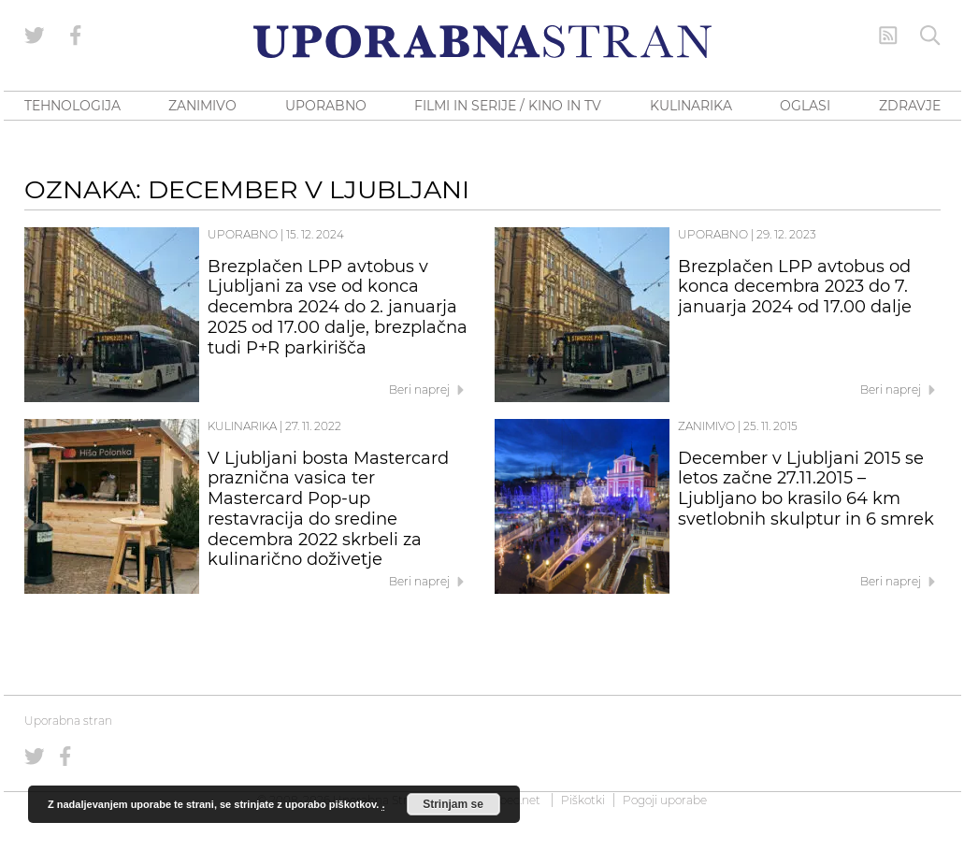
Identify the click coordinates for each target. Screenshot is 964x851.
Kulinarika (242, 426)
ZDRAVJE (910, 105)
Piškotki (583, 800)
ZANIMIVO (202, 105)
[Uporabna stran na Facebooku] (75, 35)
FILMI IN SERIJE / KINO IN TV (507, 105)
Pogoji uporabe (665, 800)
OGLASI (805, 105)
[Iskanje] (930, 35)
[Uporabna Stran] (482, 41)
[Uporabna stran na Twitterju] (34, 35)
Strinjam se (453, 804)
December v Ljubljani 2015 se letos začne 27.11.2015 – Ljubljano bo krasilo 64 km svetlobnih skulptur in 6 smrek (806, 488)
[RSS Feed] (888, 35)
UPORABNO (326, 105)
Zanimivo (706, 426)
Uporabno (243, 234)
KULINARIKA (691, 105)
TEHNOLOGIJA (72, 105)
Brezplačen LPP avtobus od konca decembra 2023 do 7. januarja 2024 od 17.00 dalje (795, 287)
